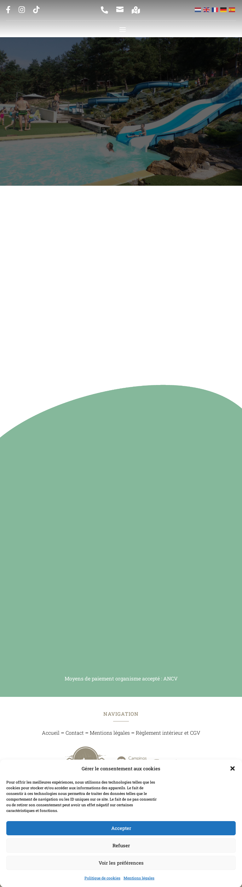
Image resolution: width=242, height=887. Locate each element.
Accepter (121, 828)
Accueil (51, 733)
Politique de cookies (102, 877)
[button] (232, 768)
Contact (75, 733)
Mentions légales (139, 877)
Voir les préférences (121, 863)
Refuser (121, 845)
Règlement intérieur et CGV (168, 733)
